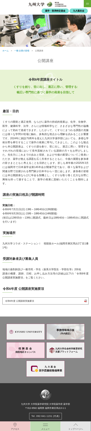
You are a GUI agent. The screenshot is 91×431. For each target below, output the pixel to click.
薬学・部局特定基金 (55, 11)
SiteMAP (87, 3)
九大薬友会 (78, 11)
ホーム (5, 50)
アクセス (15, 429)
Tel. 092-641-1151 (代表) (45, 416)
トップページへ (75, 429)
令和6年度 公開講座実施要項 (19, 301)
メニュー (45, 429)
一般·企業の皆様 (22, 50)
